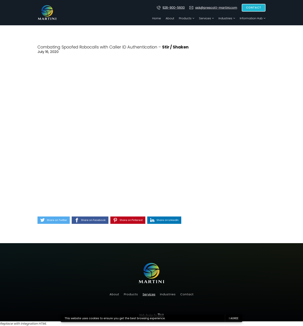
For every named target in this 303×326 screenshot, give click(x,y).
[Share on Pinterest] (127, 220)
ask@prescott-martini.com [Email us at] (213, 8)
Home (156, 18)
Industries (225, 18)
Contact (253, 7)
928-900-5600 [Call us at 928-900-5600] (171, 8)
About (170, 18)
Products (185, 18)
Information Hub (251, 18)
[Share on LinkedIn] (164, 220)
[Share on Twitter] (53, 220)
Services (205, 18)
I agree (233, 318)
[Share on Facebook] (90, 220)
